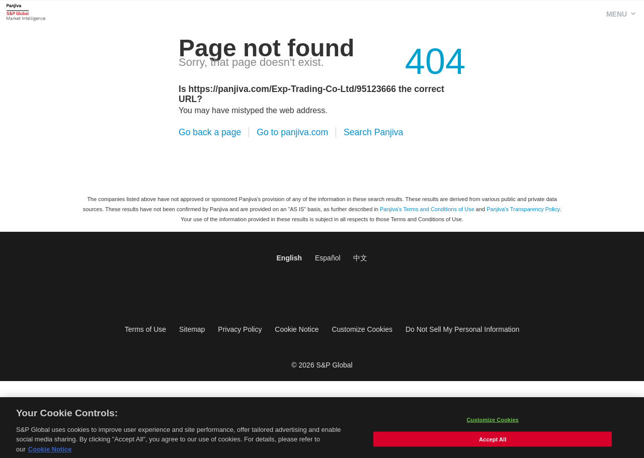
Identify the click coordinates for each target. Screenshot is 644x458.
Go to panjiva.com (292, 132)
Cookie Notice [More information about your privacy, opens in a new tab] (50, 452)
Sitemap (192, 329)
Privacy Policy (240, 329)
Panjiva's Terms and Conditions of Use (427, 209)
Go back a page (210, 132)
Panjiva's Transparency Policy (523, 209)
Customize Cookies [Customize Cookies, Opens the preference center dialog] (493, 422)
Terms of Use (145, 329)
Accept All (492, 442)
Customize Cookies (362, 329)
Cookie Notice (296, 329)
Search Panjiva (373, 132)
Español (328, 258)
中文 (360, 258)
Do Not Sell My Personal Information (462, 329)
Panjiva (26, 12)
